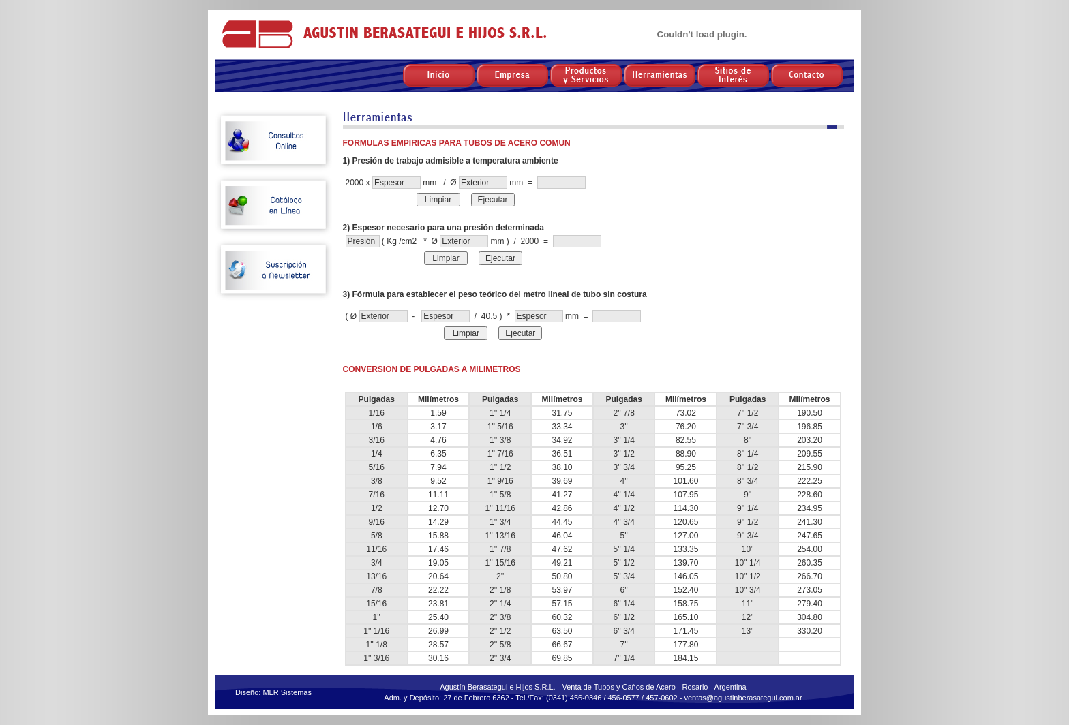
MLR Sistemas (287, 692)
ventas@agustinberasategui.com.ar (743, 698)
